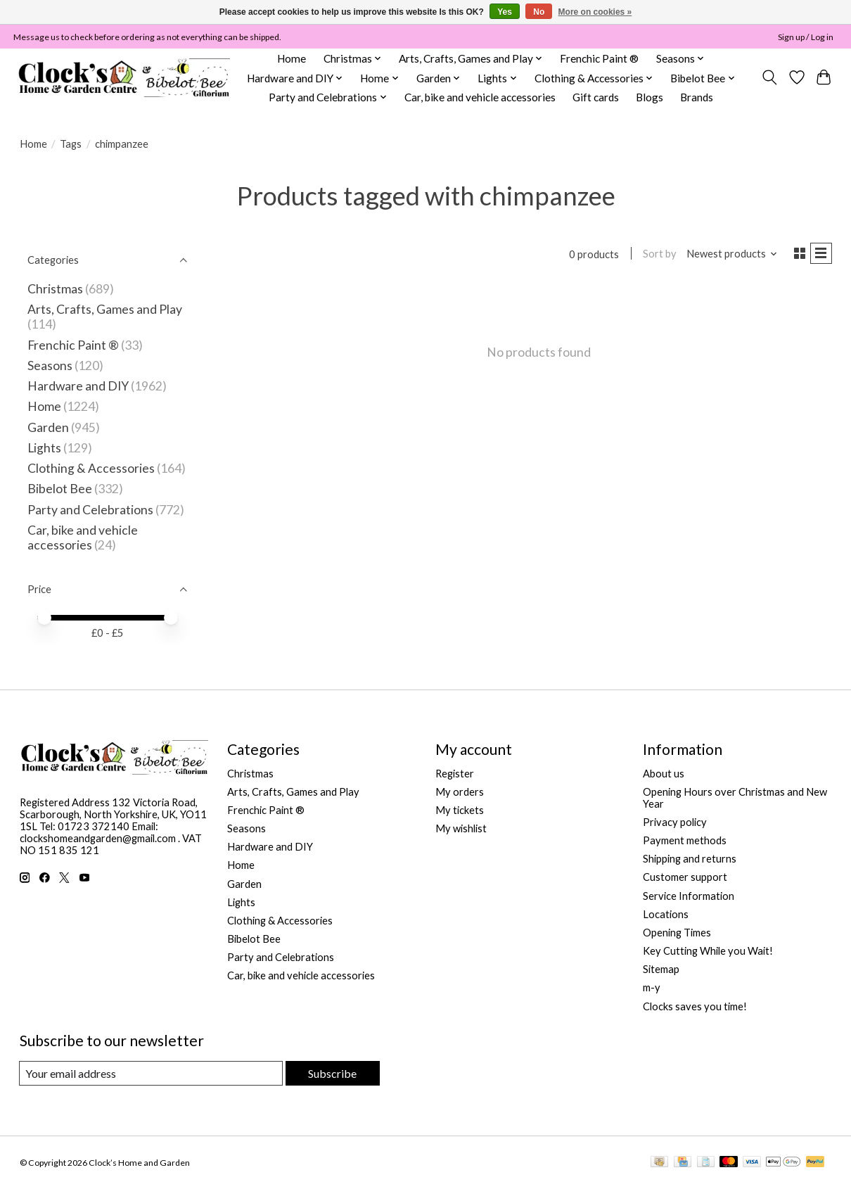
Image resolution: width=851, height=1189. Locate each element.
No (538, 12)
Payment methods (685, 840)
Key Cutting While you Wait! (708, 951)
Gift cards (595, 97)
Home (291, 58)
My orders (459, 792)
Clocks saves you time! (695, 1006)
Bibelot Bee (59, 488)
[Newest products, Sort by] (726, 255)
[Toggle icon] (769, 77)
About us (663, 774)
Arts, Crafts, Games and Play (104, 309)
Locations (666, 914)
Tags (71, 144)
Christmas (55, 288)
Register (454, 774)
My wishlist (461, 828)
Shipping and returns (689, 859)
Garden (48, 427)
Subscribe (331, 1073)
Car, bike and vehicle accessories (480, 97)
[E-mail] (150, 1073)
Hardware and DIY (78, 386)
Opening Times (677, 933)
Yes (504, 12)
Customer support (685, 877)
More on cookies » (595, 12)
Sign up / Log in (805, 37)
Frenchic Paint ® (599, 58)
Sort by (654, 255)
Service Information (688, 896)
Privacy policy (675, 822)
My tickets (459, 810)
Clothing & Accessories (91, 468)
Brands (696, 97)
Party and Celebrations (90, 509)
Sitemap (661, 969)
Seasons (51, 365)
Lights (44, 447)
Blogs (649, 97)
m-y (651, 987)
